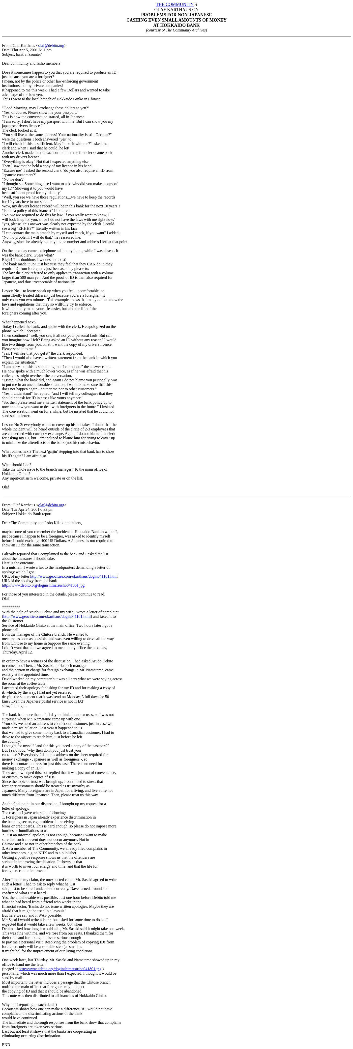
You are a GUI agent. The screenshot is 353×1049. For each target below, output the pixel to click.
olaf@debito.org (51, 45)
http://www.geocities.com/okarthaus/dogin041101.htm (73, 576)
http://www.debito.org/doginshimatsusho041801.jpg (43, 585)
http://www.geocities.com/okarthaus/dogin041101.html (47, 616)
